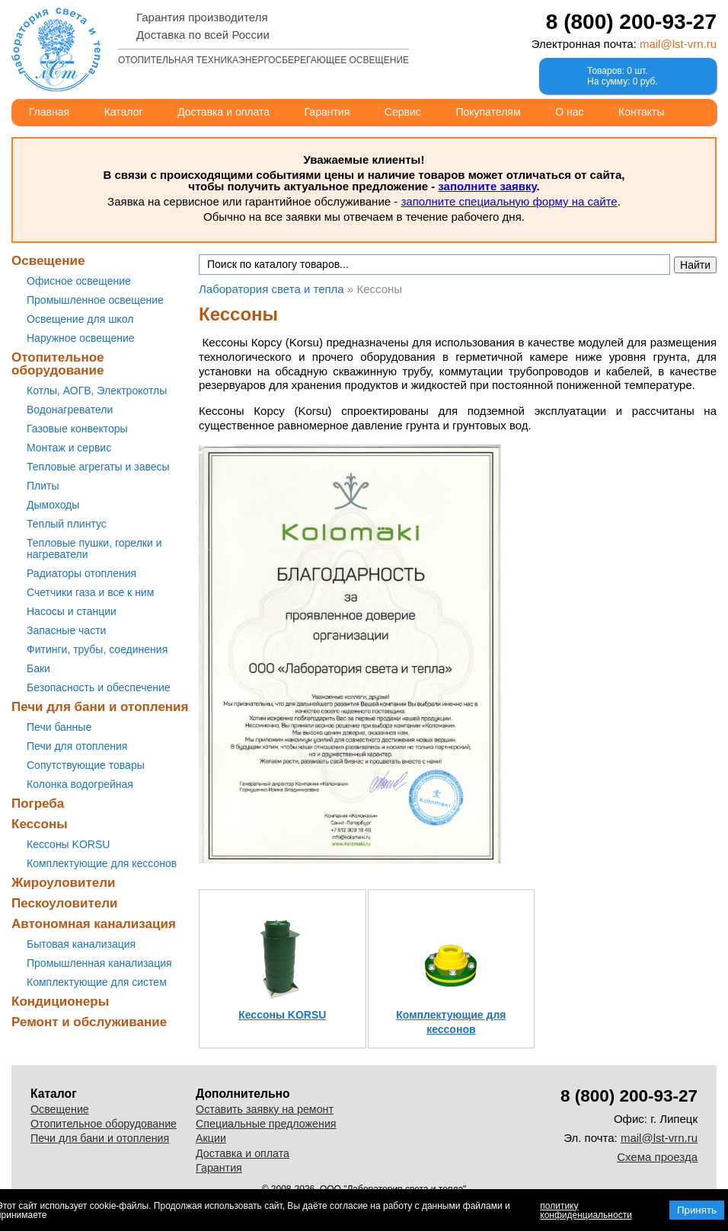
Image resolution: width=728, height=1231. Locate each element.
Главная (49, 112)
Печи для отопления (77, 746)
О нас (569, 112)
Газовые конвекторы (77, 429)
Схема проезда (657, 1156)
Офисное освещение (79, 281)
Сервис (403, 112)
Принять (697, 1210)
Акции (211, 1138)
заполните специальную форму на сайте (509, 201)
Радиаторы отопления (81, 573)
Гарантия (327, 112)
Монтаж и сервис (69, 448)
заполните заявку (487, 186)
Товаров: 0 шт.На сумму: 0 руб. (622, 76)
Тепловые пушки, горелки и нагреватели (94, 548)
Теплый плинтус (67, 524)
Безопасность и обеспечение (99, 687)
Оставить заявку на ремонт (265, 1109)
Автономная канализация (93, 924)
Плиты (43, 486)
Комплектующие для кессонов (102, 863)
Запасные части (66, 630)
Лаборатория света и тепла (56, 49)
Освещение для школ (80, 319)
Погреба (37, 803)
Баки (38, 668)
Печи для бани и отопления (99, 707)
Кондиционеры (60, 1001)
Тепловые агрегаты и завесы (98, 467)
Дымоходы (53, 505)
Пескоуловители (64, 903)
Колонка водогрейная (80, 784)
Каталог (123, 112)
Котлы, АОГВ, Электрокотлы (97, 390)
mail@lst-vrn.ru (678, 43)
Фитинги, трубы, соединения (97, 649)
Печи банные (59, 727)
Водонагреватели (70, 409)
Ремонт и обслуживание (89, 1022)
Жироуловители (63, 882)
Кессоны (39, 824)
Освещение (48, 261)
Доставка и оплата (223, 112)
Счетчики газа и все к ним (90, 592)
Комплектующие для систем (97, 982)
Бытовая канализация (81, 944)
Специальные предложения (266, 1124)
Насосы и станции (72, 611)
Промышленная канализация (99, 963)
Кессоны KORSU (68, 844)
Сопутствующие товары (86, 765)
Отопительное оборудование (57, 364)
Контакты (641, 112)
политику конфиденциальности (586, 1210)
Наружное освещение (81, 338)
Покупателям (487, 112)
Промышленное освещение (95, 300)
